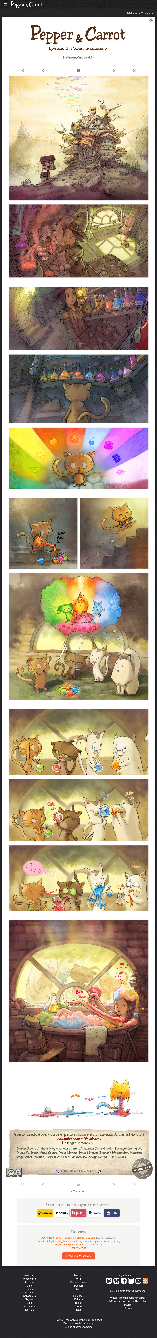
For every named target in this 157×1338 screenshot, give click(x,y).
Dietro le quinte (78, 1282)
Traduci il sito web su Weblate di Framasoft (78, 1320)
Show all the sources (78, 1255)
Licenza (29, 1309)
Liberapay (78, 1296)
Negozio (29, 1299)
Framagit (78, 1275)
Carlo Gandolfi (85, 57)
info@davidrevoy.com (133, 1291)
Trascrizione (79, 1191)
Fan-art (29, 1285)
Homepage (29, 1275)
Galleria (29, 1282)
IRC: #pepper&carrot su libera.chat (127, 1301)
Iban (78, 1309)
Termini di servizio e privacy (78, 1323)
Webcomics (29, 1278)
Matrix (127, 1304)
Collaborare (29, 1296)
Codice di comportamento (78, 1327)
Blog (29, 1303)
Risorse (29, 1292)
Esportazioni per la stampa (78, 1244)
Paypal (78, 1306)
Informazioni (29, 1306)
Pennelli (78, 1285)
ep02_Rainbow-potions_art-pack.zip (86, 1237)
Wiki (78, 1278)
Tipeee (78, 1303)
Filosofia (29, 1289)
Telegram (128, 1308)
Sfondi (78, 1289)
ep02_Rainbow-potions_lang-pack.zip (88, 1241)
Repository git (78, 1248)
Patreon (78, 1299)
